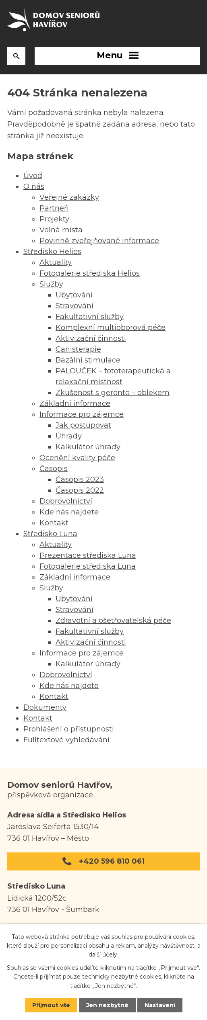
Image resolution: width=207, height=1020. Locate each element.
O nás (33, 186)
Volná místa (61, 229)
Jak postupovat (83, 425)
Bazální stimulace (88, 360)
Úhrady (69, 436)
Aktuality (55, 262)
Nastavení (160, 1005)
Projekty (54, 219)
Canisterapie (78, 349)
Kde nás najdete (69, 512)
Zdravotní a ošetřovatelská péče (113, 620)
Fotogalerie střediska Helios (89, 273)
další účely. (103, 955)
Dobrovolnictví (65, 501)
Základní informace (74, 403)
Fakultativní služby (90, 316)
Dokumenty (44, 707)
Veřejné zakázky (69, 197)
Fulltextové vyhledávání (66, 739)
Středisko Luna (50, 533)
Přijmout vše (51, 1005)
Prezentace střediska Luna (87, 555)
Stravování (74, 305)
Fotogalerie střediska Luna (87, 566)
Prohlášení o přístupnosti (68, 729)
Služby (51, 284)
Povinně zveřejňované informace (99, 240)
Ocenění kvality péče (77, 457)
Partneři (54, 208)
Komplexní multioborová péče (111, 327)
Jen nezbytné (107, 1005)
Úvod (32, 175)
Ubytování (74, 295)
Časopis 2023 (80, 479)
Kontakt (53, 522)
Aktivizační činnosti (91, 338)
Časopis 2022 (80, 490)
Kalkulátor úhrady (88, 446)
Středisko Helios (52, 251)
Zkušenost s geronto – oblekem (113, 392)
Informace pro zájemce (81, 414)
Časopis (53, 468)
